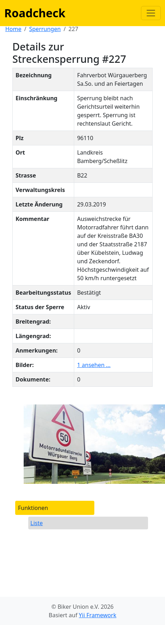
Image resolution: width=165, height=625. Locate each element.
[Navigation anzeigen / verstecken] (151, 13)
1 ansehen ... (94, 365)
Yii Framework (97, 615)
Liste (36, 523)
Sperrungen (44, 29)
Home (13, 29)
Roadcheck (34, 12)
